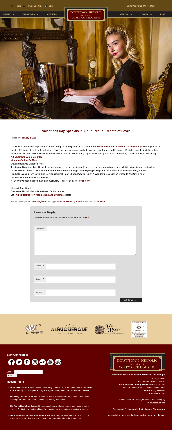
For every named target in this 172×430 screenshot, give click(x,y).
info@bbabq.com (157, 393)
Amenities (52, 14)
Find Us (144, 14)
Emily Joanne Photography (152, 409)
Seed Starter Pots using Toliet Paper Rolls (30, 415)
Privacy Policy (139, 415)
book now (84, 181)
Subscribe (12, 375)
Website (39, 292)
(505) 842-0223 (149, 6)
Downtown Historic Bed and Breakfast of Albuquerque (114, 146)
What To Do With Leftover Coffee (25, 387)
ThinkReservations (156, 403)
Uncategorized (40, 201)
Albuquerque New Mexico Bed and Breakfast (40, 195)
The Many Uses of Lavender (23, 397)
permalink (100, 201)
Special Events (65, 201)
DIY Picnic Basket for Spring (23, 406)
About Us (123, 14)
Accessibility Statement (119, 415)
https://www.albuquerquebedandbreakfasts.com (142, 384)
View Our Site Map (156, 415)
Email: (10, 372)
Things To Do (28, 14)
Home (18, 6)
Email (40, 279)
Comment (40, 228)
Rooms (6, 14)
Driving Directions (35, 6)
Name (40, 266)
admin (79, 201)
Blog (51, 6)
